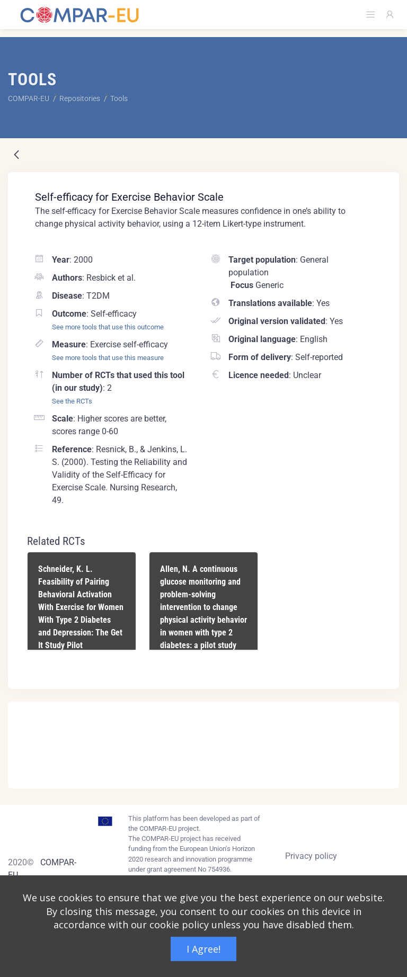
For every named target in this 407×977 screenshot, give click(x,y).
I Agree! (203, 949)
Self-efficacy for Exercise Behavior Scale (129, 197)
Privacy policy (311, 856)
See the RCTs (72, 401)
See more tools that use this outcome (108, 327)
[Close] (383, 710)
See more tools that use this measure (108, 358)
